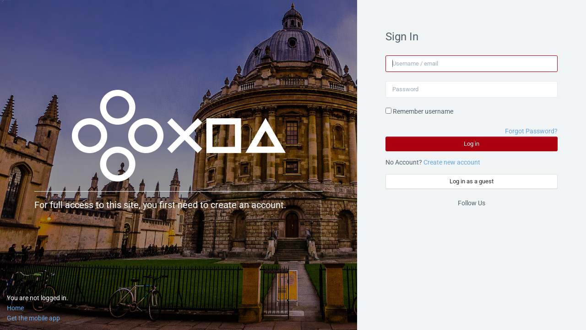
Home (15, 308)
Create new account (451, 162)
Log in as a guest (472, 181)
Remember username (423, 111)
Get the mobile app (33, 318)
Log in (471, 143)
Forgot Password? (531, 131)
